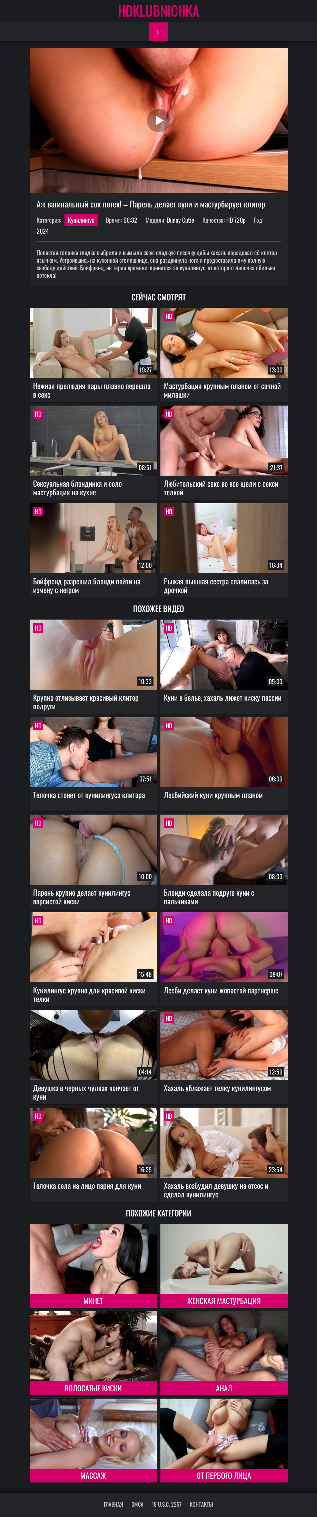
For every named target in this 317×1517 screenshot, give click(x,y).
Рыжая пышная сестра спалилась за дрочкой (216, 585)
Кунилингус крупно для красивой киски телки (89, 994)
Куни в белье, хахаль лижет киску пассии (222, 697)
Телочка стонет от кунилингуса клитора (89, 794)
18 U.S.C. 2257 (166, 1504)
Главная (113, 1504)
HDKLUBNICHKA (158, 10)
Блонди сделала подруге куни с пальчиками (209, 896)
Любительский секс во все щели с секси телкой (221, 487)
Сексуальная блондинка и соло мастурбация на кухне (77, 487)
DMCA (137, 1504)
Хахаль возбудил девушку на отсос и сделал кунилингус (216, 1189)
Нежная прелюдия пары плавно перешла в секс (91, 390)
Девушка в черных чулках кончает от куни (86, 1092)
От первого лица (224, 1475)
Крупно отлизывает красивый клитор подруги (86, 701)
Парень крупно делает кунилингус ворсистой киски (81, 896)
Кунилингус (81, 219)
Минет (93, 1300)
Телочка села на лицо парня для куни (87, 1185)
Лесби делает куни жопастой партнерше (221, 989)
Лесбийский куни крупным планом (213, 794)
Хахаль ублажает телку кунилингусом (217, 1087)
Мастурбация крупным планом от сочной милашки (222, 390)
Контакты (201, 1504)
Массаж (93, 1475)
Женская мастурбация (224, 1300)
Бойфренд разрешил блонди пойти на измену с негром (86, 585)
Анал (224, 1387)
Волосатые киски (93, 1387)
